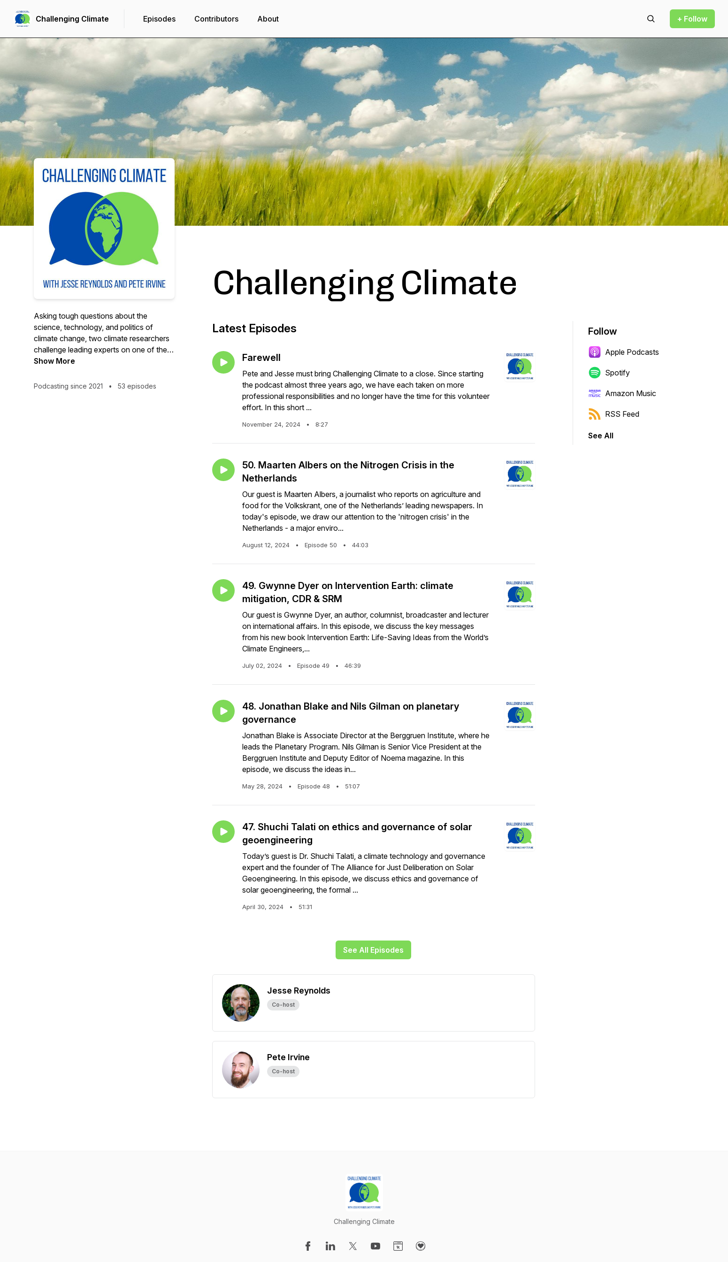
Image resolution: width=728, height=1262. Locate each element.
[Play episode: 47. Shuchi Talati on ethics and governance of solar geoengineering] (223, 831)
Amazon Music (622, 393)
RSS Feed (613, 414)
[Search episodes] (651, 18)
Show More (54, 361)
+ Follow (692, 18)
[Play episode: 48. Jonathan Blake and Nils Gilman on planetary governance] (223, 711)
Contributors (216, 18)
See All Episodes (373, 950)
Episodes (159, 18)
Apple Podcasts (623, 352)
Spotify (609, 372)
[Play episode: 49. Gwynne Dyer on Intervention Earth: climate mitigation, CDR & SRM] (223, 590)
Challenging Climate (72, 18)
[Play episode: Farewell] (223, 362)
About (268, 18)
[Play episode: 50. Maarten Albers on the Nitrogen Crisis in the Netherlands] (223, 470)
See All (600, 435)
